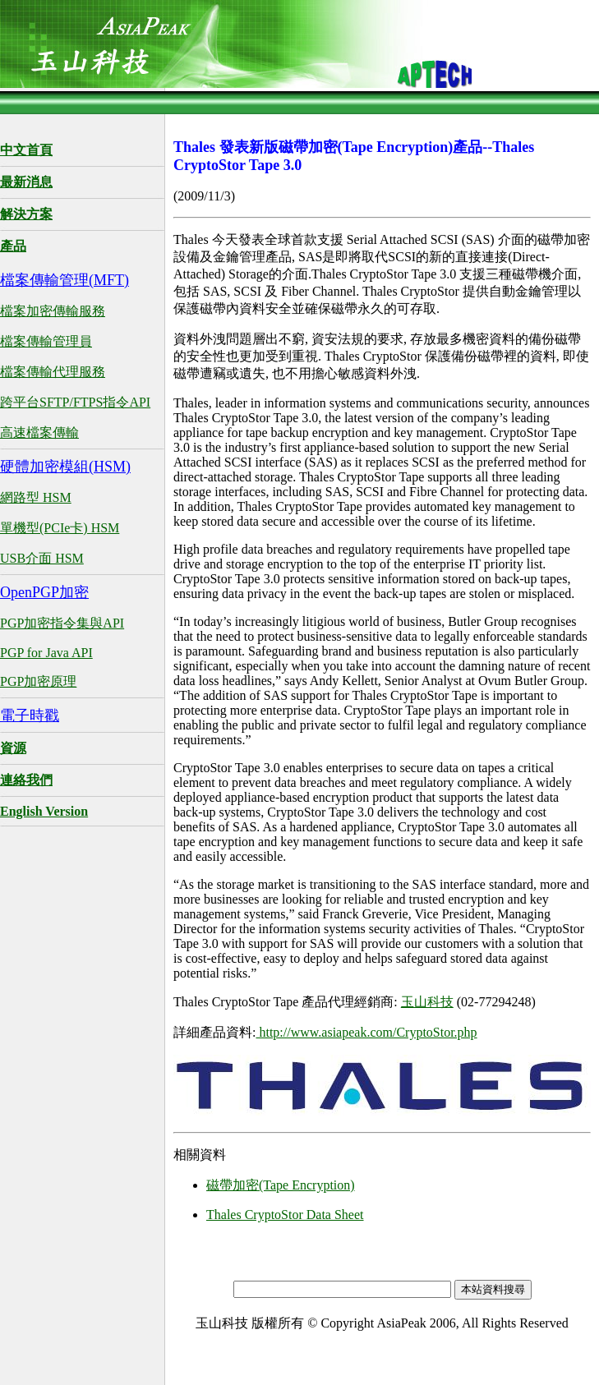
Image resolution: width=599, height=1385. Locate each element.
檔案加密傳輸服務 (52, 311)
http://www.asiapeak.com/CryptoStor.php (366, 1032)
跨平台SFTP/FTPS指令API (75, 402)
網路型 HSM (35, 497)
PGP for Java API (46, 653)
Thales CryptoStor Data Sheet (285, 1215)
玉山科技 (427, 1002)
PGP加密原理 (38, 681)
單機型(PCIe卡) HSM (59, 528)
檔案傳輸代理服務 (52, 372)
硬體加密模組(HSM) (65, 466)
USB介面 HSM (42, 558)
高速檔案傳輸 (39, 432)
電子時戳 (29, 715)
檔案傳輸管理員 (46, 341)
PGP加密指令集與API (62, 623)
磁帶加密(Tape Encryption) (280, 1185)
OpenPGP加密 (44, 592)
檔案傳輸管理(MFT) (64, 280)
